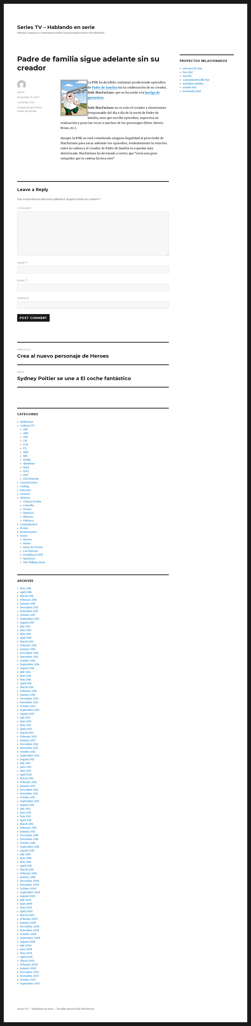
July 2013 (25, 717)
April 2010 (26, 865)
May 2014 (25, 679)
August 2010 (27, 850)
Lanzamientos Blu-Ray (196, 79)
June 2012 (25, 767)
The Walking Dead (34, 562)
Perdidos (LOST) (33, 554)
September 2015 (29, 618)
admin (21, 92)
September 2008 (30, 938)
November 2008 (29, 930)
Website (23, 298)
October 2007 (28, 979)
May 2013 (25, 725)
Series (23, 535)
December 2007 (29, 972)
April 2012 (26, 774)
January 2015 (27, 649)
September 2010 (29, 846)
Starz (26, 467)
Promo (24, 528)
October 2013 (27, 706)
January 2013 (27, 740)
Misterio (28, 516)
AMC (26, 433)
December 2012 (29, 744)
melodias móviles (193, 83)
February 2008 (29, 964)
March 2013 (27, 732)
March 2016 (26, 596)
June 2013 (25, 721)
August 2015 (27, 622)
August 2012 (27, 759)
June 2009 (26, 903)
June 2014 (25, 675)
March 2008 (27, 960)
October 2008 (28, 934)
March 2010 (27, 869)
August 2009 (27, 896)
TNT (25, 475)
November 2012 (29, 748)
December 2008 (29, 926)
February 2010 (28, 873)
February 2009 (29, 919)
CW (25, 440)
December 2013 (29, 698)
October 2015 (27, 615)
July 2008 (25, 945)
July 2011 (25, 808)
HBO (26, 452)
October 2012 (27, 751)
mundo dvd (189, 87)
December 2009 (29, 881)
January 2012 (27, 786)
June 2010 (25, 858)
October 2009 (28, 888)
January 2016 (27, 603)
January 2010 (27, 877)
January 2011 (27, 831)
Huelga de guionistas (29, 107)
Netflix (27, 459)
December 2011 (29, 789)
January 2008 (28, 968)
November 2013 (29, 702)
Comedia (22, 102)
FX (24, 448)
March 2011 (26, 824)
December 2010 (29, 835)
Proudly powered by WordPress (75, 1008)
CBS (25, 437)
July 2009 (25, 900)
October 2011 (27, 797)
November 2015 (29, 611)
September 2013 (29, 710)
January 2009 (28, 922)
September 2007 (30, 983)
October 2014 (27, 660)
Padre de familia (26, 111)
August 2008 (27, 941)
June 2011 (25, 812)
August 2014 (27, 668)
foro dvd (188, 72)
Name (22, 262)
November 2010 (29, 839)
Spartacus (29, 558)
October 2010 (27, 843)
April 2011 (25, 820)
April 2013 (26, 729)
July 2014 (25, 672)
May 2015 (25, 634)
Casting (24, 486)
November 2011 (29, 793)
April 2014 (26, 683)
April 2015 (26, 637)
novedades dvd (192, 91)
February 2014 (28, 691)
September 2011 (29, 801)
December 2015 (29, 607)
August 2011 (27, 805)
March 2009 (27, 915)
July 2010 (25, 854)
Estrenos (25, 490)
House (27, 543)
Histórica (28, 513)
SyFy (26, 471)
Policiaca (28, 520)
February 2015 (28, 645)
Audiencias (26, 421)
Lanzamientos (28, 524)
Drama (27, 509)
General (25, 494)
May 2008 (26, 953)
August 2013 (27, 713)
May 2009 (26, 907)
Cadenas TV (27, 425)
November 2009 (29, 884)
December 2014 (29, 653)
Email (22, 280)
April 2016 (26, 592)
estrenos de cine (192, 68)
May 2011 (25, 816)
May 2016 (25, 588)
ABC (25, 429)
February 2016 (28, 599)
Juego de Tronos (33, 547)
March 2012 (27, 778)
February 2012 (28, 782)
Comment (24, 208)
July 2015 (25, 626)
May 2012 (25, 770)
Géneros (25, 497)
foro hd (187, 76)
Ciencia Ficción (32, 501)
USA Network (30, 478)
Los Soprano (30, 551)
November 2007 (29, 976)
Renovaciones (28, 532)
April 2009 (26, 911)
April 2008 (26, 957)
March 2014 (27, 687)
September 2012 (29, 755)
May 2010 (25, 862)
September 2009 (30, 892)
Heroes (27, 539)
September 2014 (29, 664)
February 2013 (28, 736)
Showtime (29, 463)
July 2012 (25, 763)
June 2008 (26, 949)
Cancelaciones (28, 482)
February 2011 (28, 827)
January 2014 (27, 694)
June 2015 (25, 630)
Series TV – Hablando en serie (56, 27)
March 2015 (26, 641)
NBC (25, 456)
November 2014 (29, 656)
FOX (31, 102)
